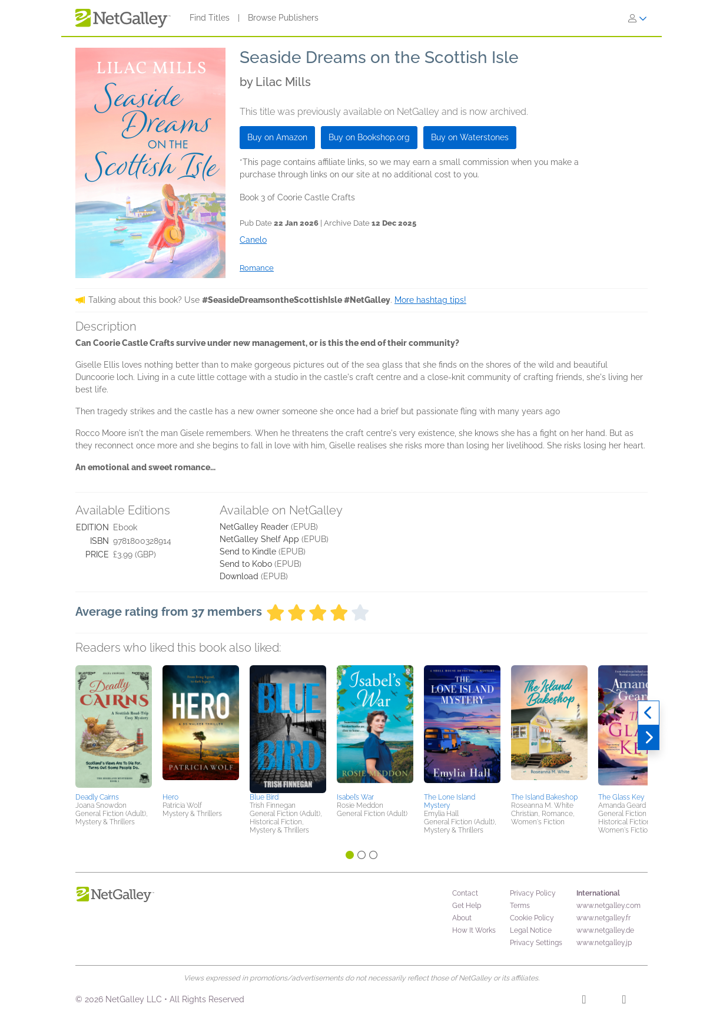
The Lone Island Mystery (449, 801)
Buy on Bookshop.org (369, 137)
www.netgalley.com (608, 905)
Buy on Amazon (277, 137)
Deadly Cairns (97, 797)
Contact (465, 893)
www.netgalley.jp (604, 943)
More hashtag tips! (430, 300)
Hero (170, 797)
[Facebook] (584, 1001)
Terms (520, 905)
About (462, 918)
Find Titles (210, 17)
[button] (113, 727)
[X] (624, 1001)
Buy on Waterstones (470, 137)
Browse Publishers (283, 17)
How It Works (474, 930)
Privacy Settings (536, 943)
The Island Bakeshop (544, 797)
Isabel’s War (355, 797)
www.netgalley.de (605, 930)
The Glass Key (621, 797)
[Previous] (648, 713)
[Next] (648, 737)
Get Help (466, 905)
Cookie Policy (532, 918)
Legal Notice (531, 930)
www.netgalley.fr (603, 918)
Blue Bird (264, 797)
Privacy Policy (533, 893)
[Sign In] (638, 18)
